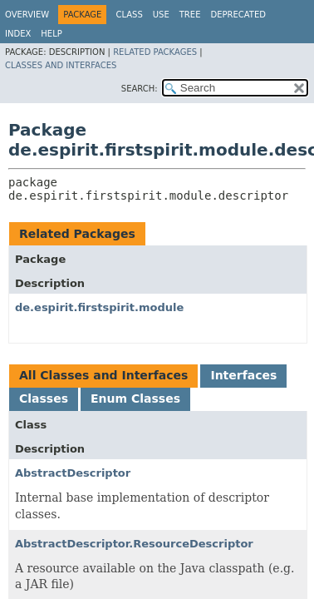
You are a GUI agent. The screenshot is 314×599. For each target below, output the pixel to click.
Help (51, 33)
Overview (27, 14)
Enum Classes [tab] (135, 398)
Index (18, 33)
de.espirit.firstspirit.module (99, 307)
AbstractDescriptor (72, 473)
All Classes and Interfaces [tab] (103, 375)
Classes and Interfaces (60, 65)
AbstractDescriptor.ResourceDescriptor (134, 543)
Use (161, 14)
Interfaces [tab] (243, 375)
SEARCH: (139, 88)
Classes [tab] (43, 398)
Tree (190, 14)
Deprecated (238, 14)
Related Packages (155, 52)
